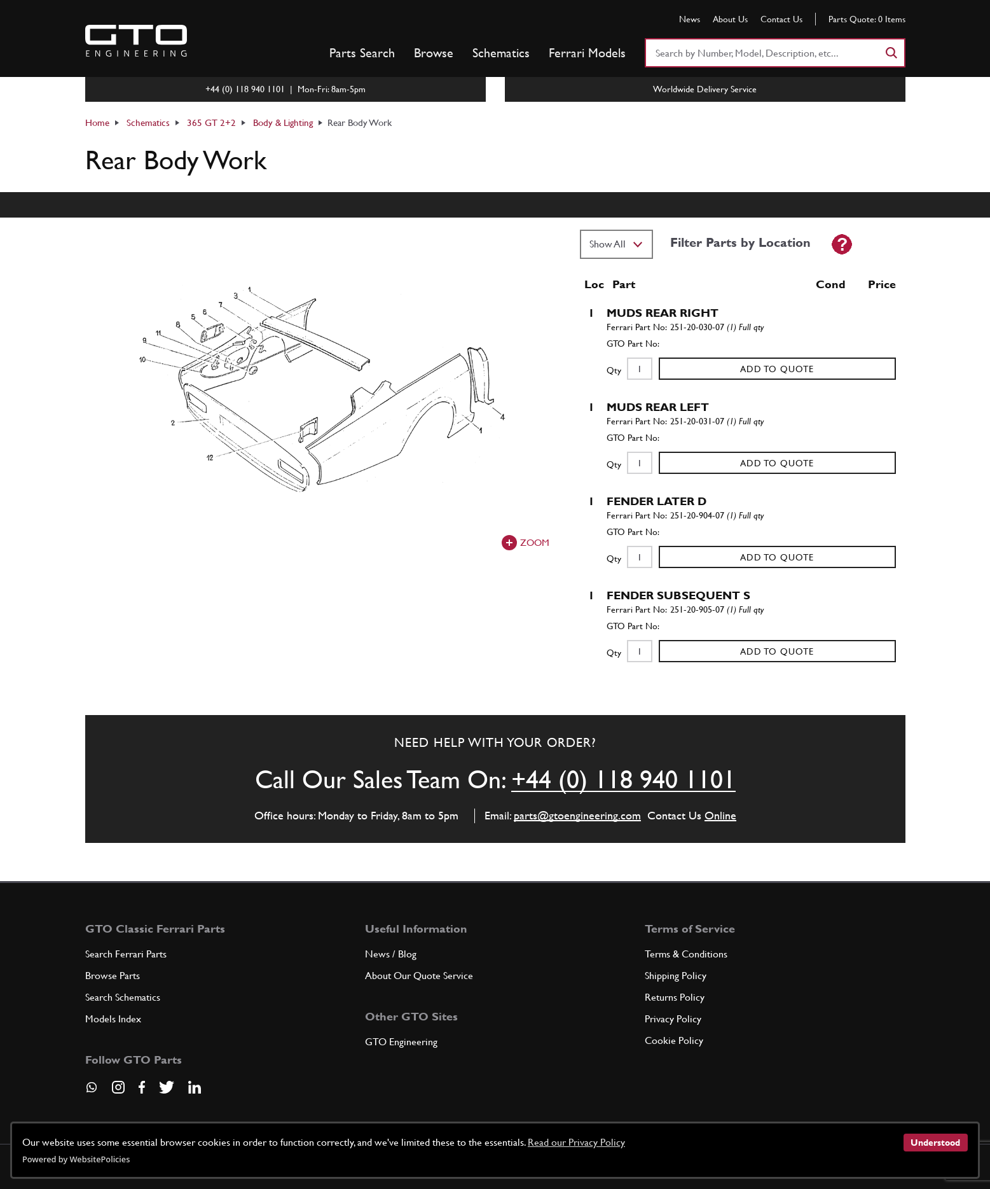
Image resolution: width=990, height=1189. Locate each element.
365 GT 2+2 (211, 122)
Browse (433, 52)
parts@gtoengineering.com (577, 815)
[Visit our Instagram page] (118, 1087)
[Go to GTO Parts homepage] (136, 40)
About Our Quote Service (419, 976)
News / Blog (390, 954)
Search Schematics (122, 997)
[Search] (890, 52)
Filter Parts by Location (740, 242)
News (689, 19)
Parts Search (362, 52)
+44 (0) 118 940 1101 (623, 779)
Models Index (113, 1019)
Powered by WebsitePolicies (76, 1159)
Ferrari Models (587, 52)
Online (720, 815)
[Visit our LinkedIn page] (194, 1087)
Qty (614, 370)
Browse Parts (112, 976)
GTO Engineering (401, 1042)
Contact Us (781, 19)
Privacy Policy (673, 1019)
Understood (935, 1142)
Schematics (501, 52)
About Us (730, 19)
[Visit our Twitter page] (167, 1087)
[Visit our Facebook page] (141, 1087)
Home (97, 122)
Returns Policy (675, 997)
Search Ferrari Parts (126, 954)
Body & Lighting (283, 122)
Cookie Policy (674, 1040)
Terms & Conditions (686, 954)
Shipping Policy (675, 976)
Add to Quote (777, 369)
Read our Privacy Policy (576, 1142)
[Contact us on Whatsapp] (91, 1091)
